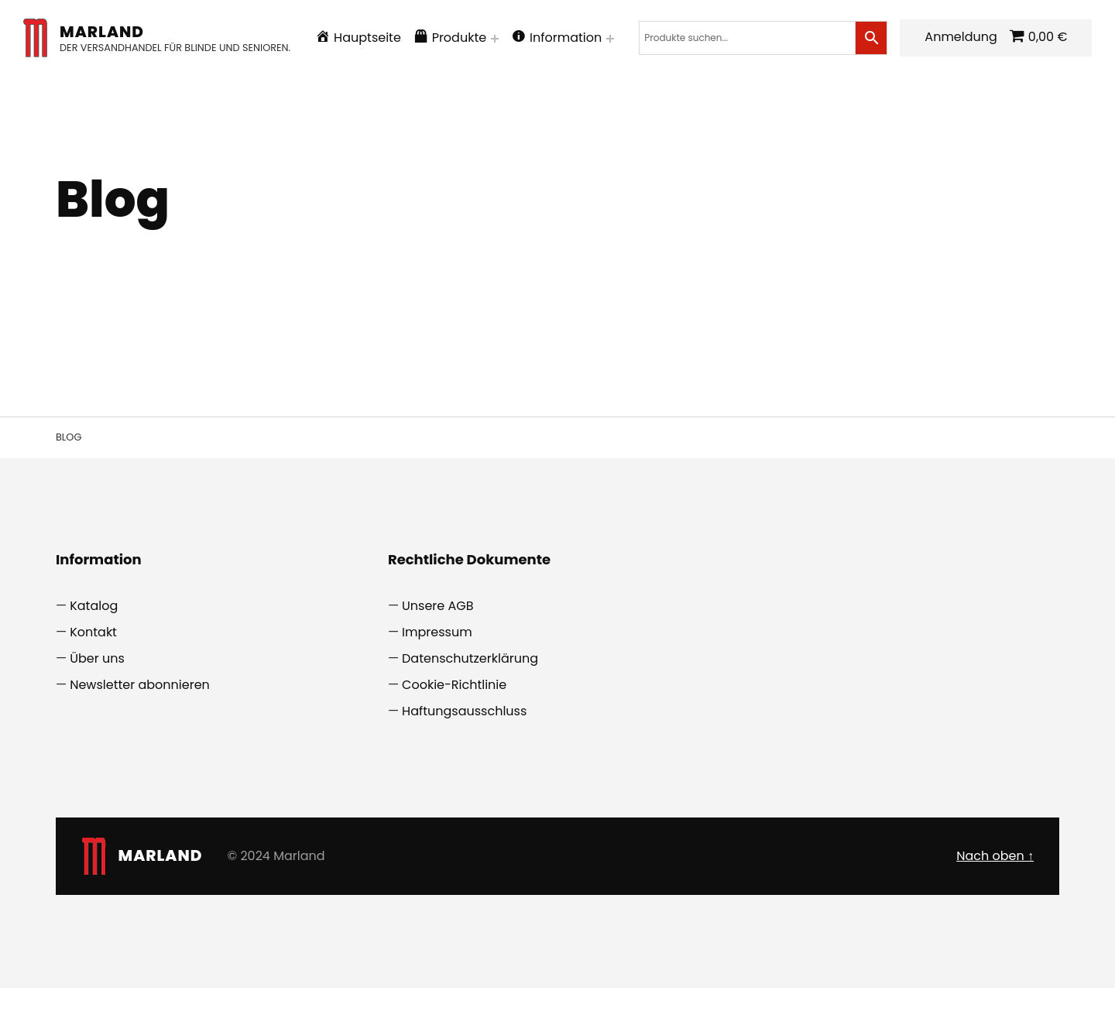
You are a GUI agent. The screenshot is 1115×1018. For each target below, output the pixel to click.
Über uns (97, 708)
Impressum (437, 682)
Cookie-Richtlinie (454, 734)
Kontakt (93, 682)
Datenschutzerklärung (470, 708)
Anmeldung (112, 87)
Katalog (94, 655)
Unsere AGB (438, 655)
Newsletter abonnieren (140, 734)
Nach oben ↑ (995, 904)
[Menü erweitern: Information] (626, 39)
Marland (118, 32)
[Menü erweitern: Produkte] (511, 39)
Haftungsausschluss (464, 760)
